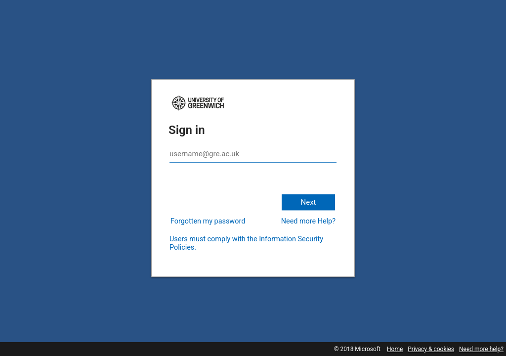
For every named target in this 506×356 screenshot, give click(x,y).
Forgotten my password (207, 221)
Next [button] (308, 202)
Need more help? (481, 349)
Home (395, 349)
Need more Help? (308, 221)
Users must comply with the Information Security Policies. (246, 243)
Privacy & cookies (431, 349)
